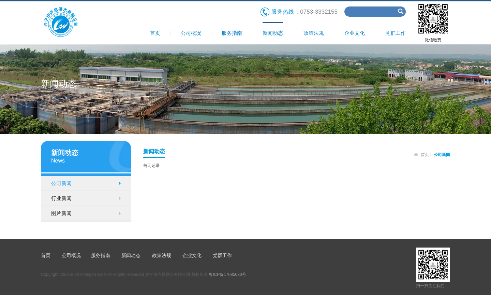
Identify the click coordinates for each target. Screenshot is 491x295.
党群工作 (395, 33)
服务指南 (232, 33)
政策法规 (313, 33)
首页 (155, 33)
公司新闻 (61, 183)
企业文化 (354, 33)
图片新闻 (61, 213)
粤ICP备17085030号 (227, 274)
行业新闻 (61, 198)
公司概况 (191, 33)
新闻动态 (273, 33)
